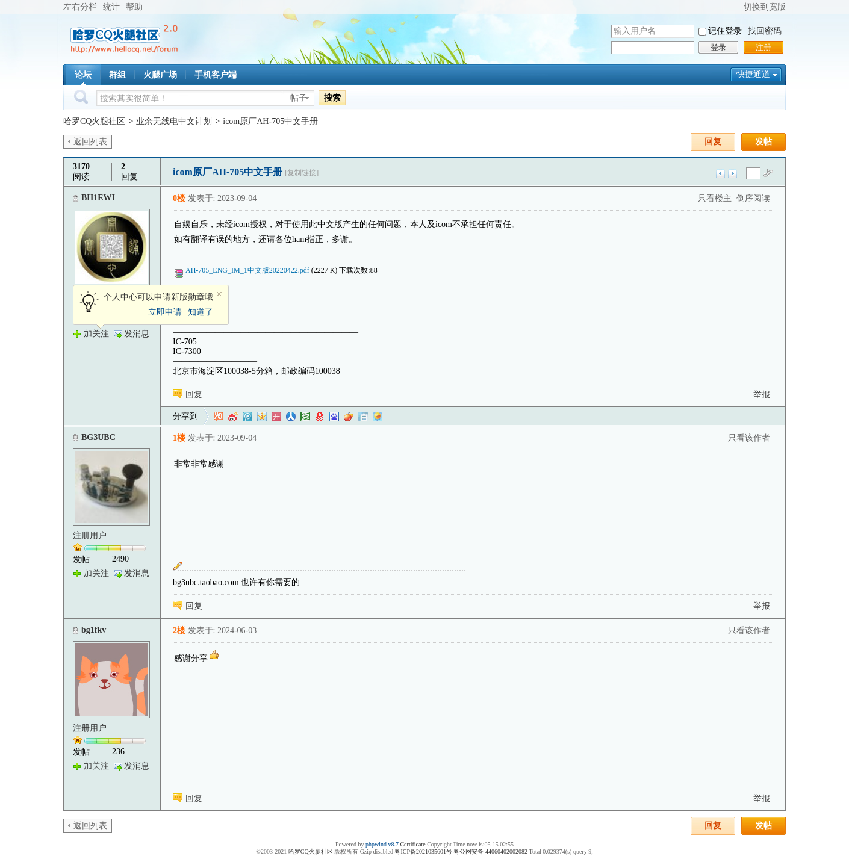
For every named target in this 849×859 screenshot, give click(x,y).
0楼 (179, 198)
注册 (763, 47)
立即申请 (165, 312)
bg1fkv (93, 629)
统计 (111, 6)
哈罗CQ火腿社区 (94, 121)
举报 (761, 394)
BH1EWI (98, 197)
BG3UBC (98, 437)
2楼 (179, 630)
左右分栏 (80, 6)
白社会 (363, 416)
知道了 (200, 312)
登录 (718, 47)
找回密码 (765, 31)
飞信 (377, 416)
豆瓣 (305, 416)
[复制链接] (302, 173)
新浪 (233, 416)
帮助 (134, 6)
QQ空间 (262, 416)
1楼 (179, 437)
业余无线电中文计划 (174, 121)
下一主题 (732, 173)
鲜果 (348, 416)
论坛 (83, 74)
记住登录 (725, 31)
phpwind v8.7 (382, 844)
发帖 (763, 141)
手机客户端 (215, 74)
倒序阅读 (753, 198)
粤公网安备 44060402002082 (490, 851)
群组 (117, 74)
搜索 (332, 97)
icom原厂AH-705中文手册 (270, 121)
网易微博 (320, 416)
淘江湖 (218, 416)
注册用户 (90, 535)
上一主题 (720, 173)
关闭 (219, 294)
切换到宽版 (765, 6)
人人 (291, 416)
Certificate (412, 844)
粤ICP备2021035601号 (423, 851)
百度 (334, 416)
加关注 (96, 333)
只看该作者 (749, 437)
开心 (276, 416)
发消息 (136, 333)
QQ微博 (247, 416)
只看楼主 (715, 198)
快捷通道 (753, 74)
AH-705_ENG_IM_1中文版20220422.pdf (246, 270)
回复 (712, 141)
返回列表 (90, 141)
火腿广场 (160, 74)
